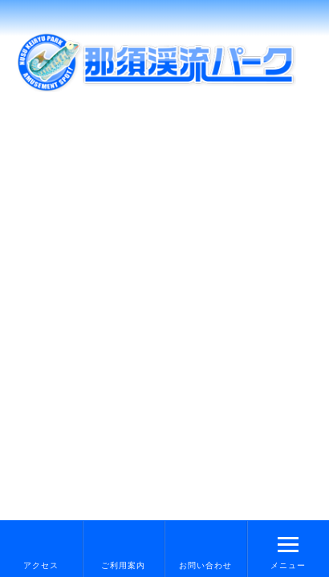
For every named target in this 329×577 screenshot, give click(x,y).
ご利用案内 (123, 565)
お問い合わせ (205, 565)
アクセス (41, 565)
